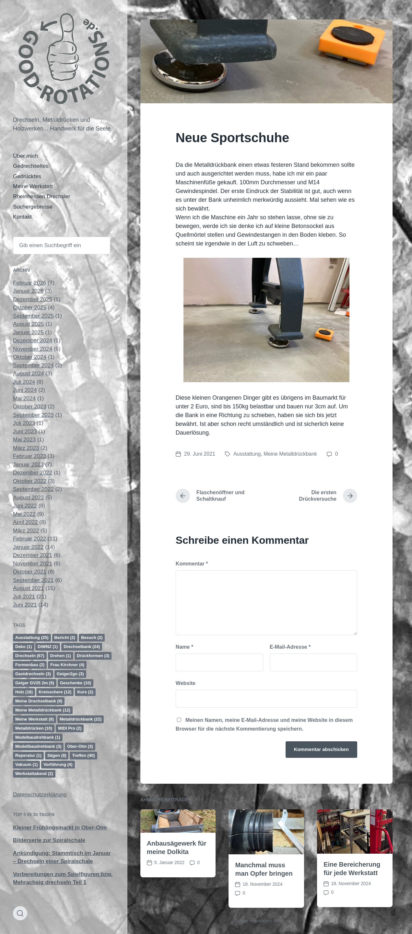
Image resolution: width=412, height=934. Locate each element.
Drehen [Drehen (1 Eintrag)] (60, 655)
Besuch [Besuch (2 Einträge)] (91, 637)
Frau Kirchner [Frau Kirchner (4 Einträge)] (67, 664)
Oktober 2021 (29, 572)
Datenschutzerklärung (39, 795)
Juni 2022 (25, 506)
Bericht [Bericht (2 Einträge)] (64, 637)
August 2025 (28, 324)
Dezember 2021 (32, 555)
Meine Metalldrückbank (290, 454)
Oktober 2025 (29, 307)
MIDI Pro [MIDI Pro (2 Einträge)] (69, 728)
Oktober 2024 (29, 357)
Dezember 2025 (32, 299)
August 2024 (28, 373)
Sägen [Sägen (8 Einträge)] (56, 755)
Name (184, 647)
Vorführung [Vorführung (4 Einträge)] (57, 764)
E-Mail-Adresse (290, 647)
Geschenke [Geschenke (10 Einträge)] (75, 682)
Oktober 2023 (29, 407)
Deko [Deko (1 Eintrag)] (23, 646)
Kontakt (22, 217)
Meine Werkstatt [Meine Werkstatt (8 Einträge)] (34, 719)
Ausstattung (247, 454)
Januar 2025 (28, 332)
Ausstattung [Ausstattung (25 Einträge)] (32, 637)
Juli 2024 (24, 382)
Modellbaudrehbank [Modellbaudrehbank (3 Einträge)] (38, 746)
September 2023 (33, 415)
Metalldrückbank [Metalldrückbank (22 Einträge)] (80, 719)
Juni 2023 (25, 431)
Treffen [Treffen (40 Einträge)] (83, 755)
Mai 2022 (24, 514)
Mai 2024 (24, 398)
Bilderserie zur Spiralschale (49, 840)
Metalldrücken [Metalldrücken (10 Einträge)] (33, 728)
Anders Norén (272, 920)
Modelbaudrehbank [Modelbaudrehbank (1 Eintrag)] (37, 737)
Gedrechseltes (31, 166)
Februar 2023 (29, 456)
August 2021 (28, 588)
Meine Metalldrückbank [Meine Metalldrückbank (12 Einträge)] (42, 710)
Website (185, 683)
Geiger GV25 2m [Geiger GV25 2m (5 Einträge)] (34, 682)
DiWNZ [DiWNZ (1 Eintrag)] (48, 646)
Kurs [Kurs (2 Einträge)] (85, 691)
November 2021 (32, 564)
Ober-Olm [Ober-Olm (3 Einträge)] (80, 746)
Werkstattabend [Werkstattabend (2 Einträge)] (34, 773)
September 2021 (33, 580)
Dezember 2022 (32, 473)
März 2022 (26, 531)
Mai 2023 (24, 440)
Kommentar (192, 563)
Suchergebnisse (33, 207)
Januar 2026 (28, 291)
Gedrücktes (27, 176)
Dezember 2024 (32, 340)
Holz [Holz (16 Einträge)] (24, 691)
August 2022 (28, 498)
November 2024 (32, 349)
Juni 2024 (25, 390)
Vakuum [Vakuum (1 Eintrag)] (26, 764)
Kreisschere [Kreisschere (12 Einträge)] (55, 691)
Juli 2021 (24, 597)
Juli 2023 (24, 423)
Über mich (25, 156)
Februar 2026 (29, 283)
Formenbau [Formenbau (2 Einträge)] (29, 664)
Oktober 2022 (29, 481)
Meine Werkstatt (33, 186)
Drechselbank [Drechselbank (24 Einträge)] (82, 646)
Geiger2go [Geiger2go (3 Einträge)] (70, 673)
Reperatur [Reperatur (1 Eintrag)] (28, 755)
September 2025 (33, 316)
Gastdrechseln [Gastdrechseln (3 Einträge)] (33, 673)
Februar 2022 (29, 539)
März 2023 (26, 448)
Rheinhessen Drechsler (41, 196)
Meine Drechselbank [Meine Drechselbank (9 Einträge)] (38, 701)
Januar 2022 (28, 547)
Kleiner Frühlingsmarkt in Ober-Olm (60, 828)
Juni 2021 (25, 605)
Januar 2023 (28, 464)
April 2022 (25, 522)
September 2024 (33, 365)
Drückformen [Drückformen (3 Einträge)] (93, 655)
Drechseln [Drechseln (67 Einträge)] (29, 655)
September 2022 (33, 489)
